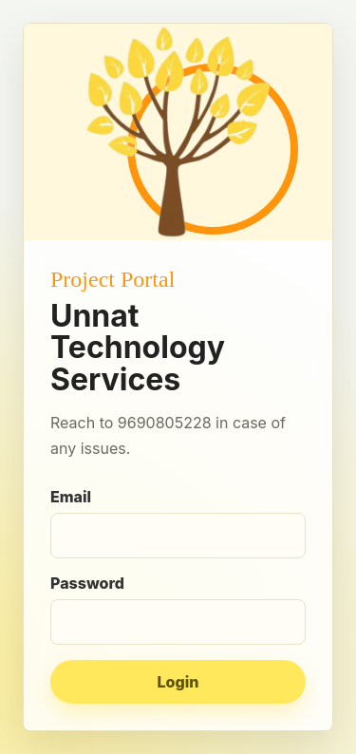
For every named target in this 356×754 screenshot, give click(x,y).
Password (178, 609)
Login (178, 681)
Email (178, 522)
